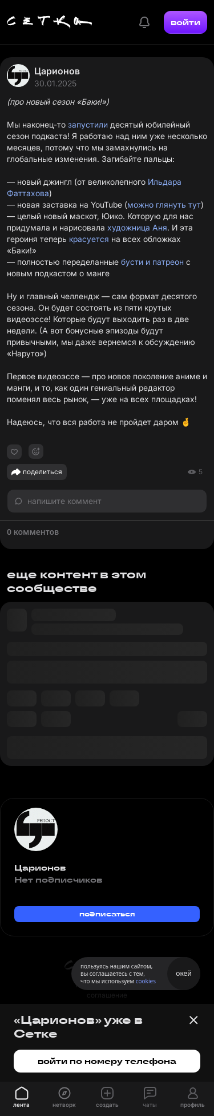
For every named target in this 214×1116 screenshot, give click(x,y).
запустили (88, 124)
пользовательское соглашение (107, 989)
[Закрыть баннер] (193, 1020)
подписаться (107, 914)
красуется (89, 239)
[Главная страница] (49, 22)
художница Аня (137, 227)
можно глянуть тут (164, 204)
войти (185, 22)
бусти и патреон (152, 262)
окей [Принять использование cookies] (183, 973)
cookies (146, 981)
